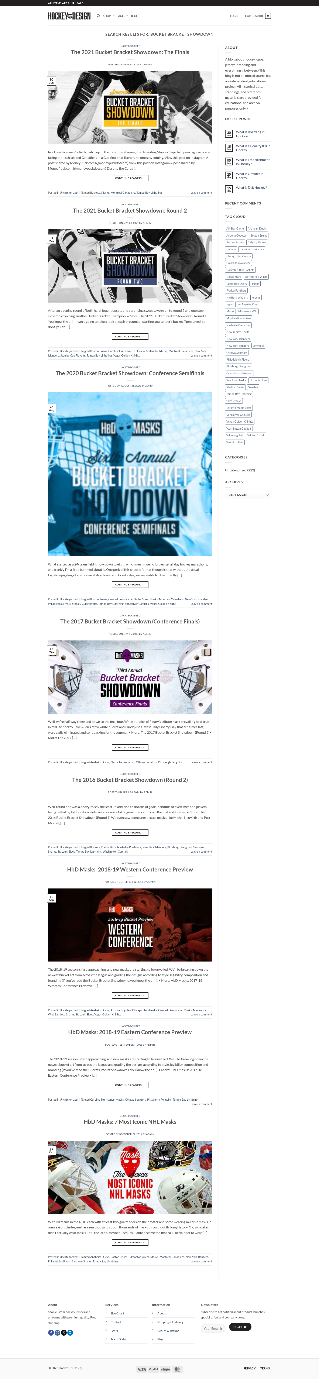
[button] (234, 16)
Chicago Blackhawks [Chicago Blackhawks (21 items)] (238, 256)
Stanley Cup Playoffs (72, 355)
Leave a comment (201, 192)
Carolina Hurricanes (120, 351)
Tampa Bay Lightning (149, 192)
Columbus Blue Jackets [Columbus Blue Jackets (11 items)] (240, 270)
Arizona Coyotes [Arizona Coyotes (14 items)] (236, 235)
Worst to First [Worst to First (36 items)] (234, 442)
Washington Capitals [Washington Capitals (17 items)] (238, 428)
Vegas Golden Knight (163, 603)
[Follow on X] (64, 1333)
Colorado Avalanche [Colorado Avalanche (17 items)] (238, 263)
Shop (108, 16)
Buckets (95, 192)
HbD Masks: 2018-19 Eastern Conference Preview (130, 1032)
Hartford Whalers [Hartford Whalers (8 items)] (237, 297)
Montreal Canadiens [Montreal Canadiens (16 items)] (238, 318)
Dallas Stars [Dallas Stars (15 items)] (233, 276)
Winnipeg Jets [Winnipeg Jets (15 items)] (235, 435)
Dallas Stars (141, 599)
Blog (134, 16)
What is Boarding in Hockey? (250, 134)
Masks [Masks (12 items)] (230, 311)
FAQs (114, 1330)
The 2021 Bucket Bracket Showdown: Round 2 (130, 210)
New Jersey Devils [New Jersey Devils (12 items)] (237, 332)
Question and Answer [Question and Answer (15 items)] (239, 373)
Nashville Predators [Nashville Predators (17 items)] (238, 325)
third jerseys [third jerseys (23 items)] (233, 401)
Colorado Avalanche (146, 351)
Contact (116, 1322)
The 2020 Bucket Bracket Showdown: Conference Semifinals (130, 373)
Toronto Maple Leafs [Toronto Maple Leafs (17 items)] (238, 407)
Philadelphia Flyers (59, 603)
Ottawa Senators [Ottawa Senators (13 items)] (236, 352)
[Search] (98, 16)
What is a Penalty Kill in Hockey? (253, 148)
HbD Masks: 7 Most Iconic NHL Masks (130, 1121)
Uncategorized (130, 46)
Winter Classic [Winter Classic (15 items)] (256, 435)
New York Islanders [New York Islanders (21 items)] (238, 339)
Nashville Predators (123, 762)
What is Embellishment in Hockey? (253, 162)
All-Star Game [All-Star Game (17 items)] (235, 228)
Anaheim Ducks (99, 762)
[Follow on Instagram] (57, 1333)
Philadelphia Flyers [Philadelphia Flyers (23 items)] (237, 359)
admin (147, 64)
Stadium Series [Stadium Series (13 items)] (235, 387)
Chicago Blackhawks (144, 1010)
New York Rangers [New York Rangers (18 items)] (237, 345)
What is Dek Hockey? (251, 187)
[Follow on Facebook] (51, 1333)
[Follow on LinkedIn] (70, 1333)
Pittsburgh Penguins (170, 762)
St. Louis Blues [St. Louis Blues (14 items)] (258, 380)
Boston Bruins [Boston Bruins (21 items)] (258, 235)
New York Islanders (197, 599)
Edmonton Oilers (139, 1257)
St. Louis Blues (66, 851)
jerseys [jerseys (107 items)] (256, 297)
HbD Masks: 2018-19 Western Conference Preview (130, 869)
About (161, 1313)
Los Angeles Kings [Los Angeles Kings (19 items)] (248, 304)
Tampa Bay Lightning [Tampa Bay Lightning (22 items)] (239, 394)
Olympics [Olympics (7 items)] (258, 345)
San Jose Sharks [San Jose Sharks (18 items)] (236, 380)
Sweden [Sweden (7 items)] (253, 387)
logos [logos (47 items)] (229, 304)
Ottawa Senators (146, 762)
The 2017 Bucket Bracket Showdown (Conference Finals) (130, 621)
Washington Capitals (115, 851)
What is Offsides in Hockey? (250, 176)
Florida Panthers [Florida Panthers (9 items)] (236, 290)
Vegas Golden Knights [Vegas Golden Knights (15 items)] (239, 421)
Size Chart (117, 1313)
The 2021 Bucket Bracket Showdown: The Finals (130, 52)
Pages (122, 16)
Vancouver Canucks (137, 603)
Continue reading (130, 178)
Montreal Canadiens (123, 192)
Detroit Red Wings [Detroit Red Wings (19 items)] (256, 276)
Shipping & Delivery (170, 1322)
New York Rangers (197, 1257)
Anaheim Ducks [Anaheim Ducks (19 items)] (257, 228)
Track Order (119, 1339)
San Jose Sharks (64, 1014)
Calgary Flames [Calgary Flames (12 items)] (257, 242)
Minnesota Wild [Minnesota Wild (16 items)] (247, 311)
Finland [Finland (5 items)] (255, 283)
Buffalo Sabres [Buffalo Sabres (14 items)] (235, 242)
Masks (105, 192)
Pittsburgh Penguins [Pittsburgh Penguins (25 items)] (238, 366)
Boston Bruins (98, 351)
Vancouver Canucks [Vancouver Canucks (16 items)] (238, 414)
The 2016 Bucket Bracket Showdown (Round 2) (130, 780)
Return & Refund (168, 1330)
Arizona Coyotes (121, 1010)
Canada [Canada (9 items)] (231, 249)
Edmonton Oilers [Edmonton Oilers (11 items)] (236, 283)
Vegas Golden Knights (126, 355)
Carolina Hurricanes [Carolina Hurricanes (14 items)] (252, 249)
